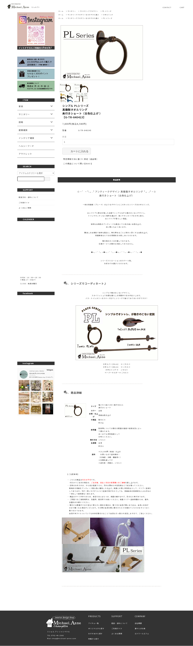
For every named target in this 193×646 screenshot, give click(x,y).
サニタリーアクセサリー (89, 11)
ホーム (60, 11)
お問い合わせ (126, 631)
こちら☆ (127, 344)
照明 (21, 122)
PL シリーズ (107, 11)
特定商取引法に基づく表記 (75, 631)
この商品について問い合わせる (77, 143)
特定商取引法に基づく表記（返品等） (80, 139)
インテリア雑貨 (26, 138)
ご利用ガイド (24, 202)
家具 (21, 106)
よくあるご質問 (25, 208)
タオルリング (108, 15)
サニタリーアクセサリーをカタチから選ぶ (83, 15)
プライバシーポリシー (104, 631)
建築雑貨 (23, 130)
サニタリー (72, 11)
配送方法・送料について (28, 197)
